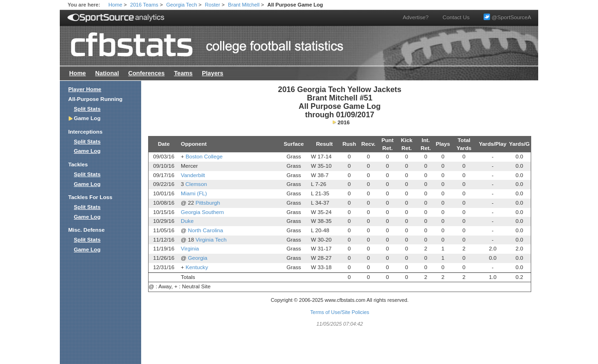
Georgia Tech (181, 4)
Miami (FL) (194, 193)
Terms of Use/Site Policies (339, 312)
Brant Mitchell (243, 4)
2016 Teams (144, 4)
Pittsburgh (207, 203)
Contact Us (456, 17)
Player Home (84, 89)
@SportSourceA (507, 17)
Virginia (190, 248)
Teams (183, 73)
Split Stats (87, 109)
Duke (187, 221)
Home (115, 4)
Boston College (203, 156)
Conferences (146, 73)
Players (212, 73)
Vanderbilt (193, 175)
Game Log (87, 151)
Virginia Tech (211, 239)
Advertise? (415, 17)
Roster (212, 4)
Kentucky (196, 267)
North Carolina (205, 230)
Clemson (196, 184)
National (107, 73)
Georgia (197, 258)
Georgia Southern (202, 212)
